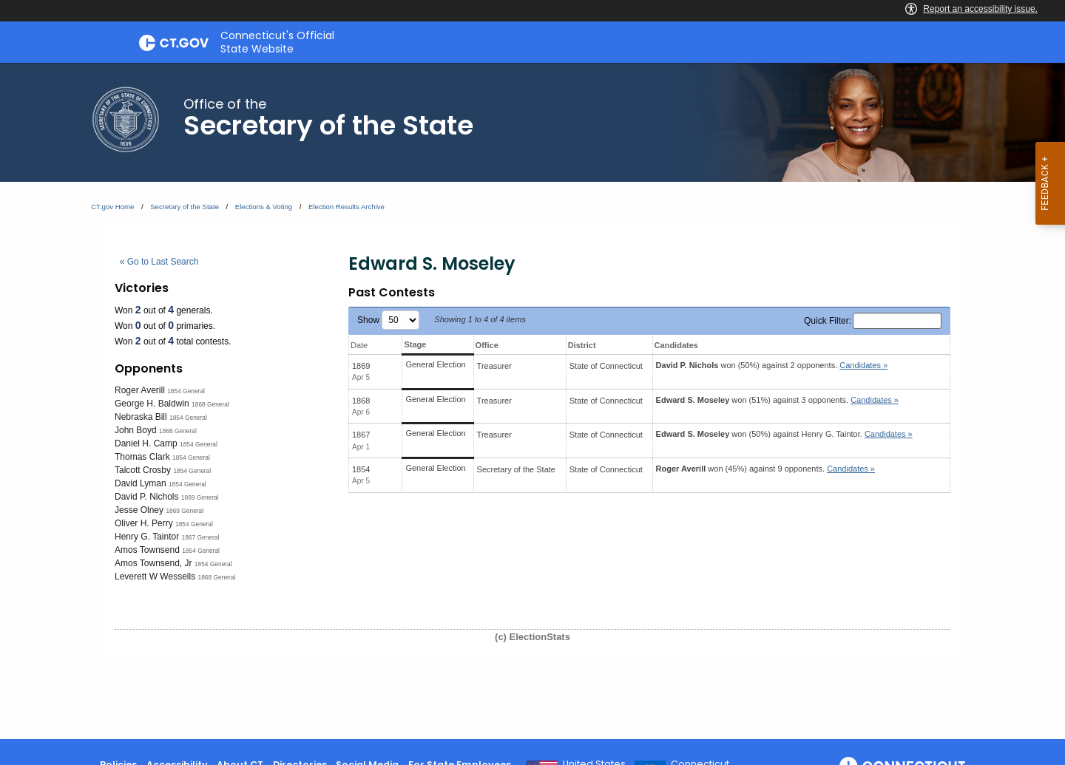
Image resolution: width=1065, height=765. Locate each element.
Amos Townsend (147, 550)
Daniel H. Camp (146, 443)
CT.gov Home (112, 207)
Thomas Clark (142, 457)
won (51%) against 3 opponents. (777, 399)
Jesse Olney (139, 510)
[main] (532, 401)
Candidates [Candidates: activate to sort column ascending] (676, 345)
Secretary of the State (184, 207)
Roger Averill (140, 390)
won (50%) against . (784, 433)
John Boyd (136, 430)
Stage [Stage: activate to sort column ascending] (415, 344)
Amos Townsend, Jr (153, 563)
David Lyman (140, 483)
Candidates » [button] (863, 365)
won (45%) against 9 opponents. (765, 468)
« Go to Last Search (159, 261)
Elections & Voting (263, 207)
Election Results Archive (346, 207)
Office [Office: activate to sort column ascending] (487, 345)
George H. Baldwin (152, 403)
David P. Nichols (146, 497)
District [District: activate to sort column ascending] (582, 345)
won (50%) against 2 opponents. (772, 365)
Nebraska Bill (141, 417)
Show (388, 320)
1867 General (201, 537)
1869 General (200, 497)
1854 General (186, 391)
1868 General (210, 404)
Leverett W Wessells (155, 576)
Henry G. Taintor (147, 536)
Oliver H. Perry (144, 523)
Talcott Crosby (143, 470)
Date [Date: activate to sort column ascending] (359, 345)
